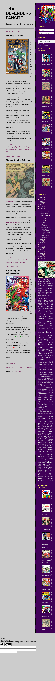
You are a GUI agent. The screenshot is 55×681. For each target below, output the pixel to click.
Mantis (39, 382)
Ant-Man (50, 285)
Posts (41, 30)
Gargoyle (41, 344)
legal (39, 372)
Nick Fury (49, 406)
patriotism (41, 418)
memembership (41, 387)
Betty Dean (46, 294)
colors (44, 313)
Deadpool (40, 325)
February (44, 235)
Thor (51, 456)
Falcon (40, 335)
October (43, 213)
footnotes (50, 340)
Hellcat (49, 357)
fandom (50, 336)
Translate (43, 45)
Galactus (40, 342)
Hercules (50, 359)
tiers (39, 458)
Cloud (39, 313)
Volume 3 (50, 464)
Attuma (40, 288)
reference (40, 428)
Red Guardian (42, 426)
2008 (41, 258)
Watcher (50, 467)
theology (41, 456)
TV (46, 460)
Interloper (40, 366)
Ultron (39, 462)
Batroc (43, 292)
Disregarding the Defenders (18, 160)
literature (46, 374)
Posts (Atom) (17, 371)
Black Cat (46, 297)
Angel (40, 285)
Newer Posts (9, 367)
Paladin (40, 416)
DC (51, 324)
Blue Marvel (49, 301)
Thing (47, 456)
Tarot (7, 151)
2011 (41, 253)
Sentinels (50, 436)
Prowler (44, 423)
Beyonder (50, 295)
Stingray (40, 453)
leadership (50, 371)
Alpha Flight (49, 281)
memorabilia (49, 387)
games (51, 342)
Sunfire (51, 453)
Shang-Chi (45, 438)
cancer (46, 304)
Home (20, 367)
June (43, 220)
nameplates (41, 399)
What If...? (49, 470)
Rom (51, 429)
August (43, 217)
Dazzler (46, 323)
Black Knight (48, 298)
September (44, 215)
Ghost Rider (42, 345)
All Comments (44, 33)
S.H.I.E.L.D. (41, 433)
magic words (42, 379)
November (44, 211)
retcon (47, 428)
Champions (49, 310)
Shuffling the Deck (14, 36)
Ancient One (41, 283)
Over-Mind (50, 415)
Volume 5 (49, 465)
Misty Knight (45, 390)
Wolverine (50, 473)
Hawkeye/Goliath (22, 259)
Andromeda (50, 283)
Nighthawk (43, 409)
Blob (44, 301)
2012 (41, 251)
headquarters (49, 355)
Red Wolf (50, 426)
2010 (41, 255)
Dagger (40, 322)
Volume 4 (41, 465)
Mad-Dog (50, 378)
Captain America (19, 147)
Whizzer (40, 473)
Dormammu (41, 330)
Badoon (40, 290)
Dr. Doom (47, 330)
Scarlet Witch (21, 149)
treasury (46, 458)
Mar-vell (44, 382)
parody (11, 363)
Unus (43, 462)
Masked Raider (45, 384)
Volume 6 (40, 467)
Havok (51, 352)
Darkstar (40, 323)
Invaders (46, 366)
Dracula (40, 334)
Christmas (40, 311)
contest (40, 314)
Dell (52, 327)
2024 (41, 201)
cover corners (42, 316)
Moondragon (16, 262)
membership (9, 262)
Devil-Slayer (41, 328)
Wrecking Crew (42, 476)
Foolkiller (40, 340)
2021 (41, 206)
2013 (41, 249)
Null (39, 413)
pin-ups (40, 420)
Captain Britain (49, 308)
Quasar (44, 425)
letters (44, 373)
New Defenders (45, 402)
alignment (41, 282)
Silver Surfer (28, 149)
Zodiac (44, 482)
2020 (41, 208)
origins (40, 415)
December (44, 210)
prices (39, 423)
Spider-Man (49, 446)
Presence (50, 421)
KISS (48, 369)
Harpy (39, 352)
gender (50, 344)
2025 (41, 199)
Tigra (42, 458)
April (42, 224)
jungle (44, 369)
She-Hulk (40, 440)
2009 (41, 256)
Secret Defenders (47, 434)
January (43, 237)
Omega (51, 413)
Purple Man (49, 423)
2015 (41, 246)
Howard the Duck (43, 362)
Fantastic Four (45, 337)
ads (43, 280)
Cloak (51, 311)
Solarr (43, 444)
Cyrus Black (49, 320)
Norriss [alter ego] (43, 411)
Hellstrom (41, 360)
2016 (41, 244)
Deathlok (50, 325)
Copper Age (48, 314)
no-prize (50, 409)
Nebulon (40, 402)
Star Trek (49, 451)
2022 (41, 204)
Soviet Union (49, 444)
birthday (40, 297)
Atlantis (50, 286)
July (42, 218)
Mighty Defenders (42, 389)
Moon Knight (45, 392)
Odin (41, 413)
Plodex (45, 420)
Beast (16, 259)
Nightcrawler (41, 407)
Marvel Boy (50, 382)
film (52, 339)
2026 (41, 197)
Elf (44, 334)
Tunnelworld (41, 460)
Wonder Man (42, 475)
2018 (41, 241)
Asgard (45, 286)
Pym (20, 262)
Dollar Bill (49, 328)
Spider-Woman (42, 447)
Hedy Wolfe (41, 357)
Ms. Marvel (49, 395)
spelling (40, 446)
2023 (41, 203)
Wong (51, 475)
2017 (41, 242)
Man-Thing (50, 379)
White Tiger (49, 471)
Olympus (46, 413)
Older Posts (30, 367)
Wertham (50, 468)
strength (45, 453)
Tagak (39, 454)
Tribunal (50, 458)
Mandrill (40, 381)
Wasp (23, 262)
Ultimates (50, 460)
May (42, 222)
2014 (41, 248)
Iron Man (44, 367)
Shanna (51, 438)
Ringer (46, 429)
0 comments (9, 144)
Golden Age (45, 347)
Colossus (50, 313)
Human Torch (42, 364)
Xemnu (51, 480)
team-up (50, 455)
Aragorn (40, 286)
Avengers (12, 147)
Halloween (50, 350)
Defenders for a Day (44, 327)
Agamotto (50, 280)
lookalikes (11, 149)
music (39, 397)
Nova (51, 411)
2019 (41, 239)
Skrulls (39, 444)
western (40, 470)
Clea (46, 312)
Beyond (44, 295)
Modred (51, 390)
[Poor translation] (8, 644)
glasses (51, 345)
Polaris (51, 420)
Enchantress (49, 334)
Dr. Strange (26, 147)
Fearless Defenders (43, 339)
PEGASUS (50, 418)
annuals (45, 285)
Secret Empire (42, 436)
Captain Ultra (41, 310)
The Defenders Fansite (18, 13)
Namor (15, 149)
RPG (51, 431)
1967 (39, 280)
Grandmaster (41, 349)
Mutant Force (48, 397)
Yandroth (40, 482)
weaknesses (41, 468)
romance (41, 431)
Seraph (40, 438)
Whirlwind (40, 471)
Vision (39, 464)
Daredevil (49, 322)
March (43, 225)
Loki (51, 374)
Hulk (7, 149)
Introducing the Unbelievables (46, 233)
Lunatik (44, 378)
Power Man (42, 421)
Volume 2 (44, 464)
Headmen (41, 355)
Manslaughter (49, 381)
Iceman (50, 364)
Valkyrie (49, 462)
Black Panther (43, 300)
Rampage (50, 425)
